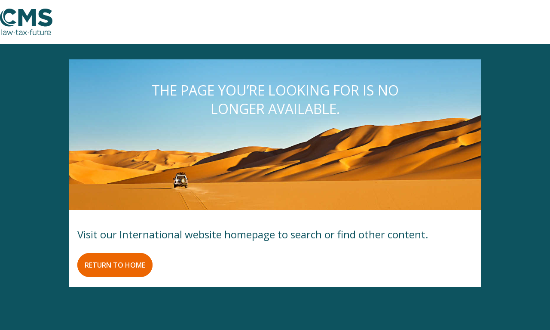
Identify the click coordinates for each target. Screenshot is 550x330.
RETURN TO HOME (115, 265)
